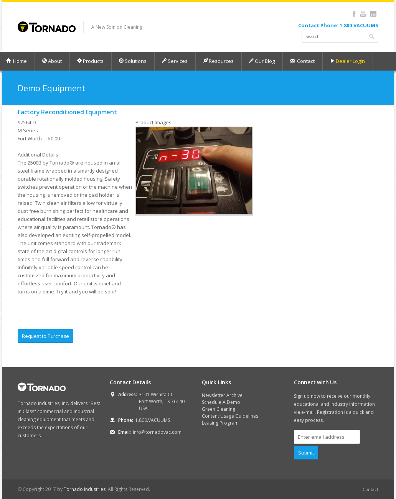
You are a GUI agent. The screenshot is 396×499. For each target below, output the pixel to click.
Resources (218, 61)
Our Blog (262, 61)
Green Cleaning (218, 409)
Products (90, 61)
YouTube (363, 14)
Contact (302, 61)
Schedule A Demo (221, 402)
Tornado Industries (85, 489)
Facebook (354, 14)
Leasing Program (220, 423)
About (52, 61)
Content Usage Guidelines (230, 416)
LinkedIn (373, 14)
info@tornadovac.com (157, 432)
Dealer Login (347, 61)
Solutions (133, 61)
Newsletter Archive (222, 395)
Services (175, 61)
